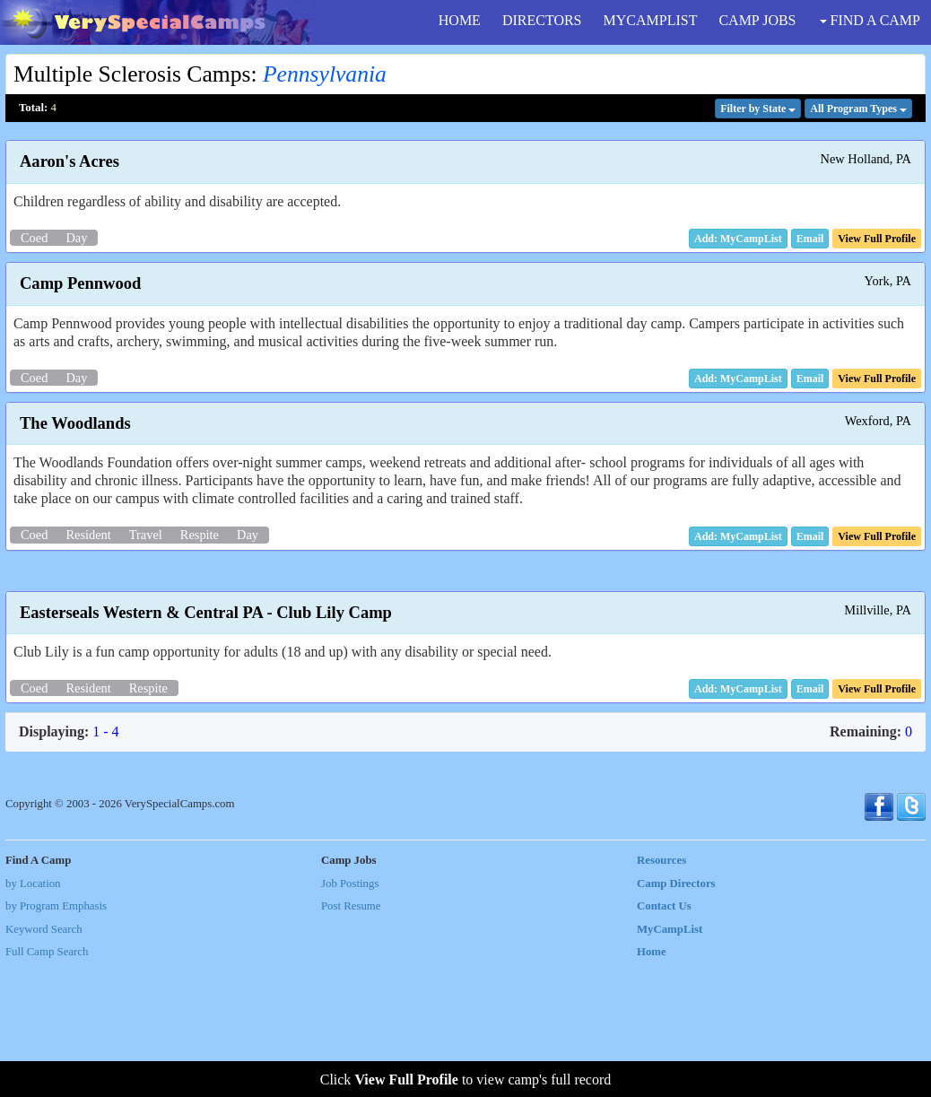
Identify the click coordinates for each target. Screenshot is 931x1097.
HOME (460, 20)
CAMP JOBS (757, 20)
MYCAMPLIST (651, 20)
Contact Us (664, 1038)
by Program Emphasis (56, 1038)
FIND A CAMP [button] (870, 20)
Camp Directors (676, 1016)
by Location (32, 1016)
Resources (661, 993)
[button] (810, 238)
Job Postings (349, 1016)
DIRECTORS (542, 20)
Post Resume (350, 1038)
